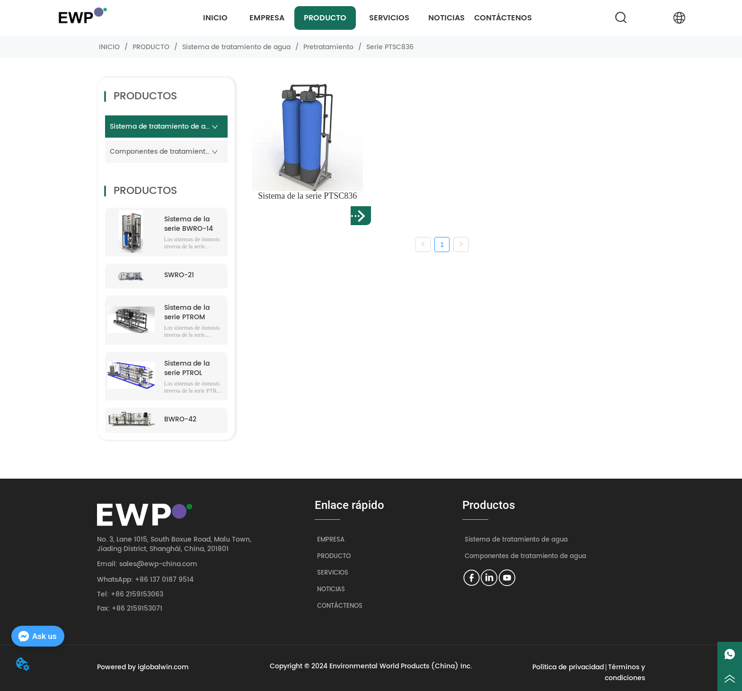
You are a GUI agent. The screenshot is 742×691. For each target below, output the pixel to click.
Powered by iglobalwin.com (143, 667)
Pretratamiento (328, 47)
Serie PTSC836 (389, 47)
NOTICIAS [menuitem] (446, 18)
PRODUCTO (151, 47)
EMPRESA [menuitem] (266, 18)
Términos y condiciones (625, 672)
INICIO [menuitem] (215, 18)
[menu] (361, 18)
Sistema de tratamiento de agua (236, 47)
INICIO (109, 47)
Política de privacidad (568, 667)
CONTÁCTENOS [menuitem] (503, 18)
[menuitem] (325, 18)
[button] (325, 18)
